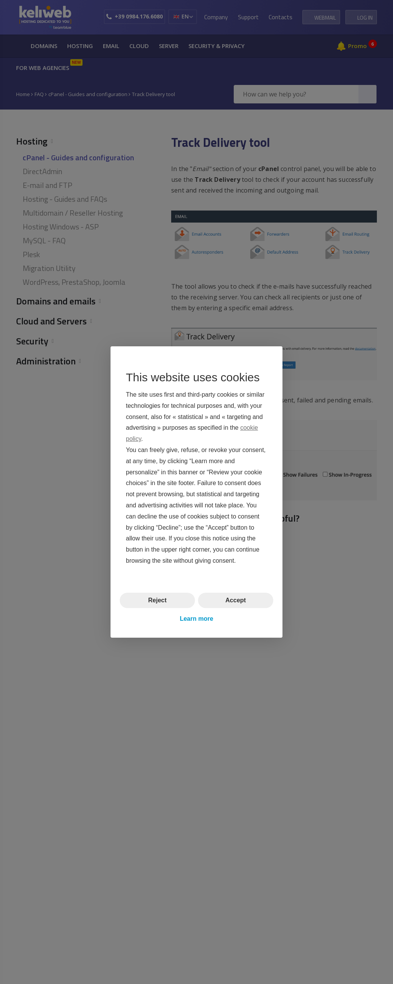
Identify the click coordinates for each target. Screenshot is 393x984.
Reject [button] (157, 600)
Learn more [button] (196, 618)
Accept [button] (235, 600)
